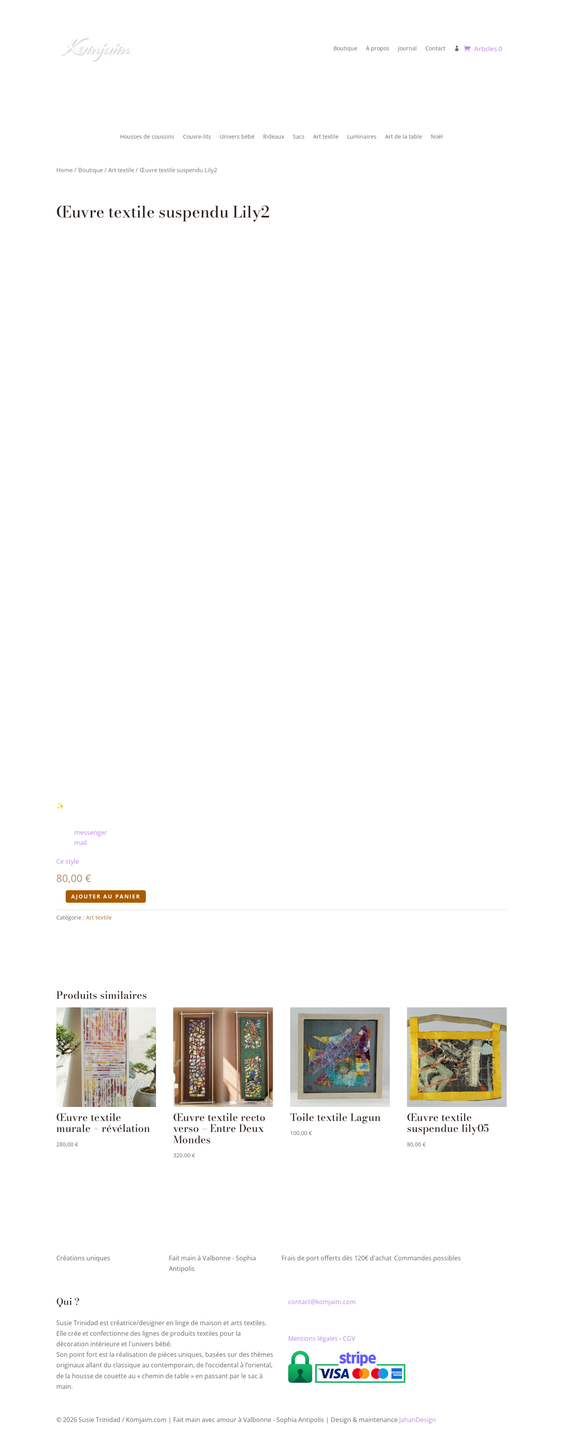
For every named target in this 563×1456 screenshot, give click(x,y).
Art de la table (403, 137)
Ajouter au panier (105, 893)
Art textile (326, 137)
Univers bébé (237, 137)
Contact (435, 48)
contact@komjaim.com (322, 1298)
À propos (377, 48)
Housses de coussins (147, 137)
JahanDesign (417, 1416)
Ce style (67, 858)
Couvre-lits (197, 137)
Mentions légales (313, 1335)
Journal (407, 48)
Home (64, 170)
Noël (437, 137)
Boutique (345, 48)
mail (80, 840)
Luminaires (362, 137)
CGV (349, 1335)
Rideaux (273, 137)
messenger (90, 829)
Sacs (299, 137)
